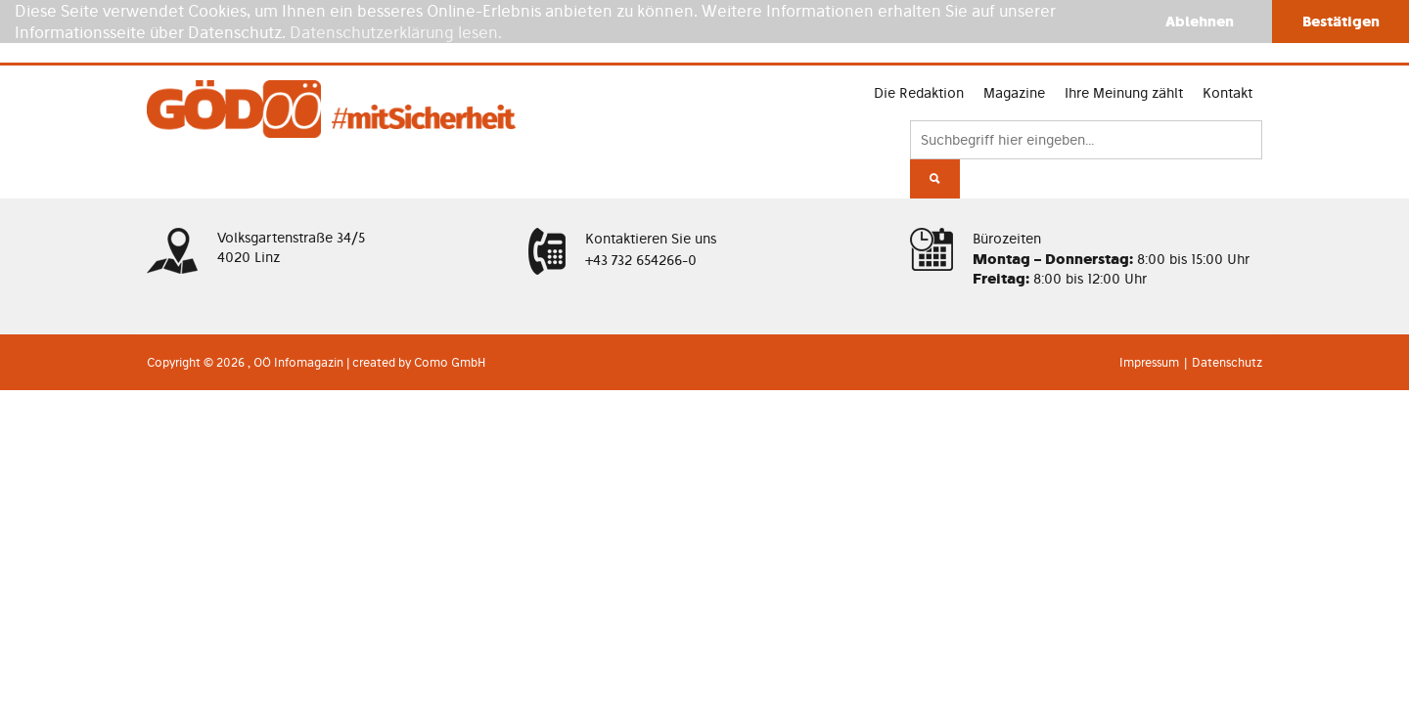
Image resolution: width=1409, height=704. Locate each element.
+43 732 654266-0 (641, 295)
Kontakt (1151, 109)
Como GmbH (449, 381)
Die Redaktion (813, 109)
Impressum (1149, 381)
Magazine (918, 109)
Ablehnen (1199, 21)
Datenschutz (1227, 381)
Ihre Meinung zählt (1037, 109)
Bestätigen (1341, 21)
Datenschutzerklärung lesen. (396, 32)
